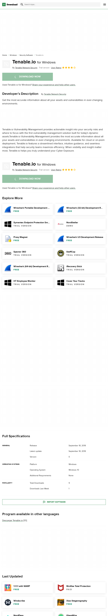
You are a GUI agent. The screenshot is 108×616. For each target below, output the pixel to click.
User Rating (63, 67)
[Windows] (13, 55)
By (24, 68)
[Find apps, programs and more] (60, 4)
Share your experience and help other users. (54, 84)
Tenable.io (34, 62)
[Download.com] (9, 4)
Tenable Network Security (55, 94)
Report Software (54, 502)
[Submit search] (22, 4)
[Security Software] (26, 55)
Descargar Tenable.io (12, 520)
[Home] (4, 55)
